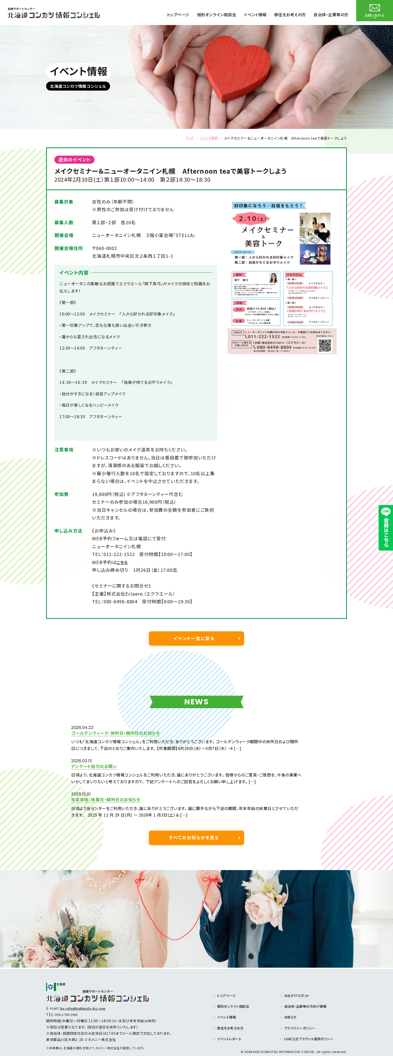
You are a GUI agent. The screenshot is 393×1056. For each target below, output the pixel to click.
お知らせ (291, 1002)
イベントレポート (230, 1024)
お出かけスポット (297, 980)
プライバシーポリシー (301, 1013)
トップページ (227, 980)
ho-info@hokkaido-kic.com (85, 992)
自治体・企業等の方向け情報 (307, 991)
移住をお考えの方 (231, 1013)
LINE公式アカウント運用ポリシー (310, 1024)
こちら (123, 562)
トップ (184, 138)
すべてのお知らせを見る (194, 821)
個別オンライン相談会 (234, 991)
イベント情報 (207, 138)
